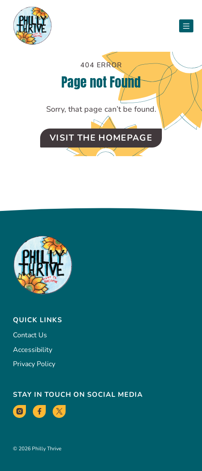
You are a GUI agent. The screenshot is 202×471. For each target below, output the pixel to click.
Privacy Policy (34, 364)
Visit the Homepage (101, 138)
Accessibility (32, 350)
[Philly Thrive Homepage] (32, 26)
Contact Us (30, 335)
